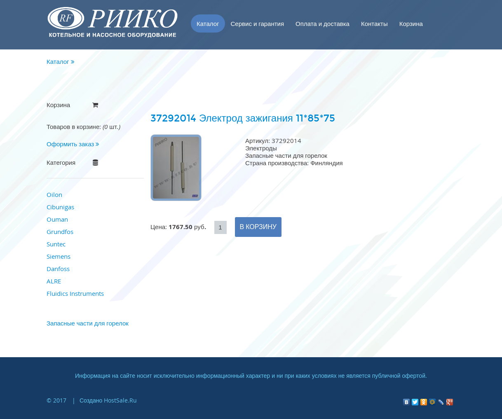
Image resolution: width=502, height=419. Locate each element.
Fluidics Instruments (75, 293)
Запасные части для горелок (88, 323)
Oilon (54, 194)
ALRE (54, 281)
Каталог (208, 23)
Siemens (58, 256)
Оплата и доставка (323, 23)
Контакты (374, 23)
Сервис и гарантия (257, 23)
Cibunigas (60, 207)
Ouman (57, 219)
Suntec (56, 244)
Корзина (411, 23)
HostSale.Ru (120, 400)
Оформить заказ (73, 144)
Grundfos (60, 231)
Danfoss (58, 269)
